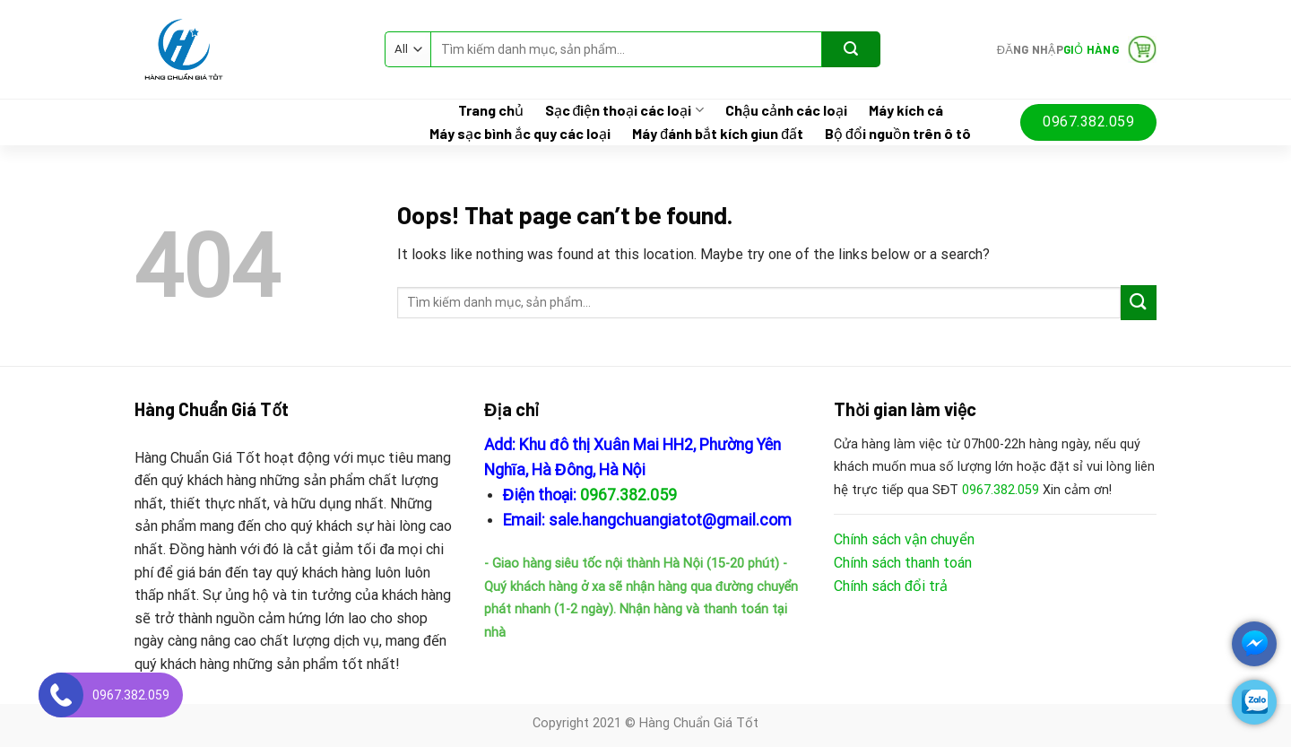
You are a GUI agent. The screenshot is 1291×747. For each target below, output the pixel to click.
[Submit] (851, 49)
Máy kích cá (906, 110)
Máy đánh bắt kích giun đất (717, 133)
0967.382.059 (628, 495)
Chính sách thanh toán (903, 562)
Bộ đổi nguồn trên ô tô (898, 133)
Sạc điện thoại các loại (624, 109)
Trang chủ (491, 110)
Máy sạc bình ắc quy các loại (520, 133)
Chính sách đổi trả (891, 586)
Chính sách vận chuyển (904, 539)
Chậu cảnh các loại (786, 110)
